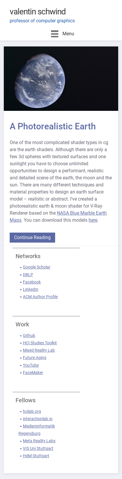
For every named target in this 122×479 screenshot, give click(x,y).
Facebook (32, 282)
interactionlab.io (37, 418)
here (93, 220)
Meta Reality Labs (39, 440)
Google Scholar (36, 267)
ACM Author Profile (40, 296)
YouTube (31, 365)
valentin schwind (38, 11)
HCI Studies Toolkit (40, 343)
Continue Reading (32, 237)
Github (29, 335)
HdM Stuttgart (36, 455)
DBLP (28, 274)
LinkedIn (30, 289)
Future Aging (34, 357)
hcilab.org (32, 411)
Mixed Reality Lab (39, 350)
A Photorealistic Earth (53, 126)
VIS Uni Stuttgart (38, 448)
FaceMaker (33, 372)
